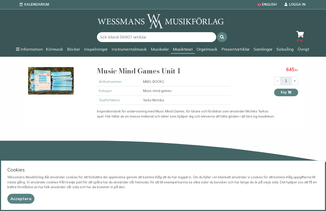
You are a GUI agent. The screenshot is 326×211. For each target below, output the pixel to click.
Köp (286, 92)
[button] (222, 37)
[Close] (20, 199)
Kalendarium (36, 4)
